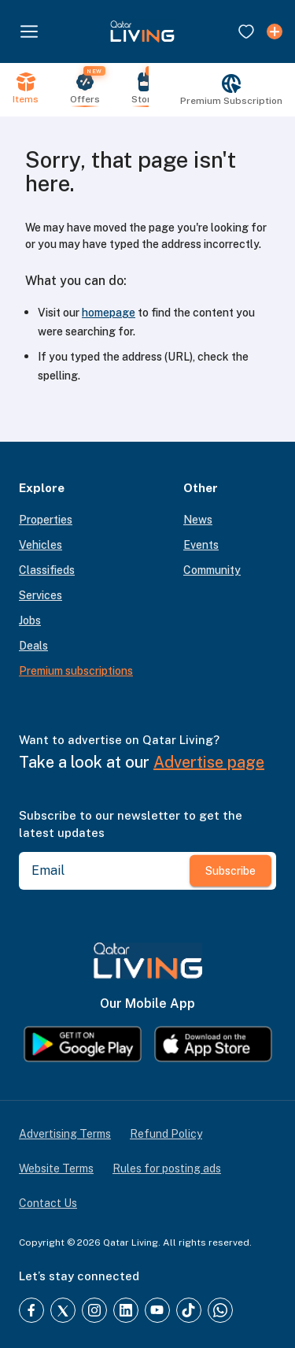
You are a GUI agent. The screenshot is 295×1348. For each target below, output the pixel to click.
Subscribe (230, 870)
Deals (33, 645)
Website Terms (56, 1168)
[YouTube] (157, 1310)
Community (212, 570)
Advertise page (208, 762)
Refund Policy (166, 1134)
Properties (45, 519)
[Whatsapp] (220, 1310)
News (197, 519)
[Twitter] (63, 1310)
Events (201, 545)
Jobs (30, 620)
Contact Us (48, 1203)
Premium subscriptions (76, 671)
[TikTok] (188, 1310)
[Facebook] (31, 1310)
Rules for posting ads (166, 1168)
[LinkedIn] (125, 1310)
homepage (108, 312)
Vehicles (40, 545)
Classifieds (47, 570)
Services (40, 595)
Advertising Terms (65, 1134)
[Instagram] (94, 1310)
